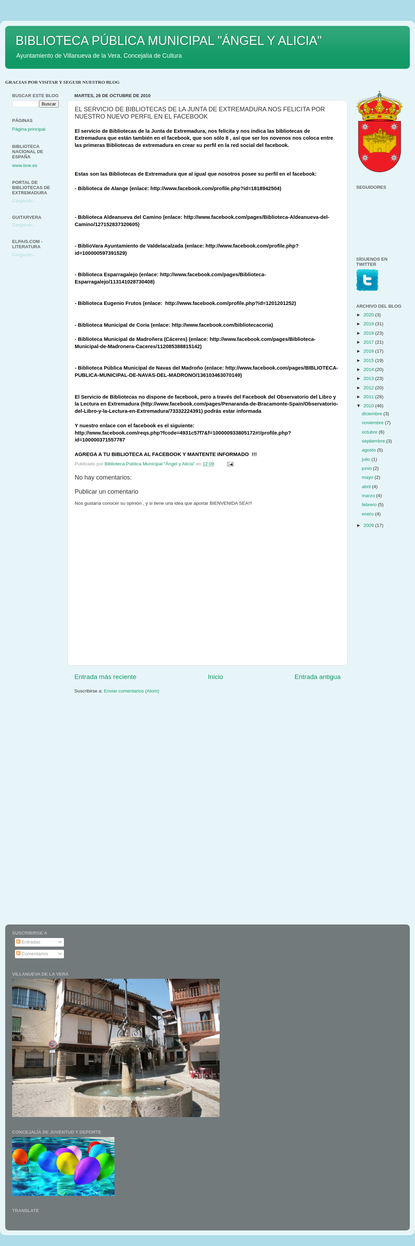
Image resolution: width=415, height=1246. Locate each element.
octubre (370, 432)
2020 (369, 314)
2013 (369, 378)
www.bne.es (24, 165)
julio (366, 459)
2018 (369, 333)
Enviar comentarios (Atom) (131, 691)
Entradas (28, 942)
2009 (369, 525)
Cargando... (24, 200)
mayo (368, 477)
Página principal (28, 129)
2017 (369, 342)
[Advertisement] (39, 372)
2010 (369, 405)
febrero (370, 504)
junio (367, 468)
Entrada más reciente (105, 676)
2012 (369, 387)
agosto (369, 450)
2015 (369, 360)
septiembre (374, 441)
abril (367, 486)
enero (368, 514)
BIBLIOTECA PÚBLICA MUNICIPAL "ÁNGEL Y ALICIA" (169, 41)
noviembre (373, 422)
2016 (369, 351)
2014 (369, 369)
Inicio (215, 676)
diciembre (372, 413)
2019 (369, 323)
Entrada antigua (318, 676)
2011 (369, 396)
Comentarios (32, 953)
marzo (369, 495)
